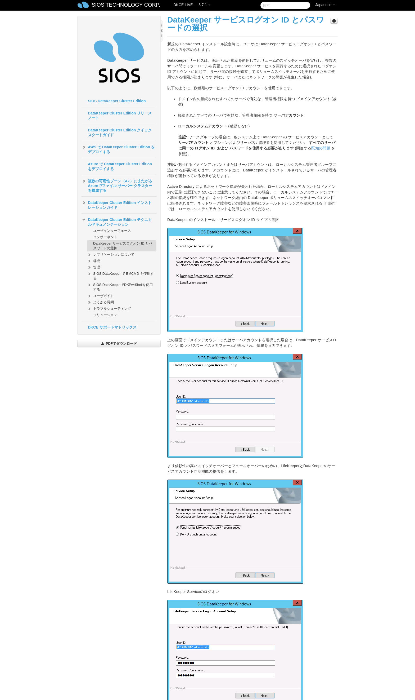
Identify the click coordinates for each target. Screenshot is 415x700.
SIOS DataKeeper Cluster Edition (117, 101)
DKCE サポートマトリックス (112, 327)
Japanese (325, 5)
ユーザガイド (100, 296)
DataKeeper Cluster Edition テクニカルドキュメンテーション (117, 221)
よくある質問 (100, 302)
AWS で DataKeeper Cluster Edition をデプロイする (118, 149)
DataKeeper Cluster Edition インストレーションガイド (117, 205)
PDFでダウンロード (119, 343)
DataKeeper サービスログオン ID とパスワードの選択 (122, 245)
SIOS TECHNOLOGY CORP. (126, 5)
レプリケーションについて (110, 254)
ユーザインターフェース (112, 231)
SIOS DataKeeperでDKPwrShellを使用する (120, 286)
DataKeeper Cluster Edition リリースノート (120, 115)
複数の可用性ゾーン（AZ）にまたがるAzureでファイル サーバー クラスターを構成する (117, 185)
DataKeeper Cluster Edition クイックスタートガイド (120, 132)
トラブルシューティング (109, 308)
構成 (93, 261)
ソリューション (105, 315)
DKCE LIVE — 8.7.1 (191, 5)
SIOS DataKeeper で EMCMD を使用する (120, 275)
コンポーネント (105, 237)
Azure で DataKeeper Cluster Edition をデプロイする (120, 166)
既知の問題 (320, 148)
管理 (93, 267)
